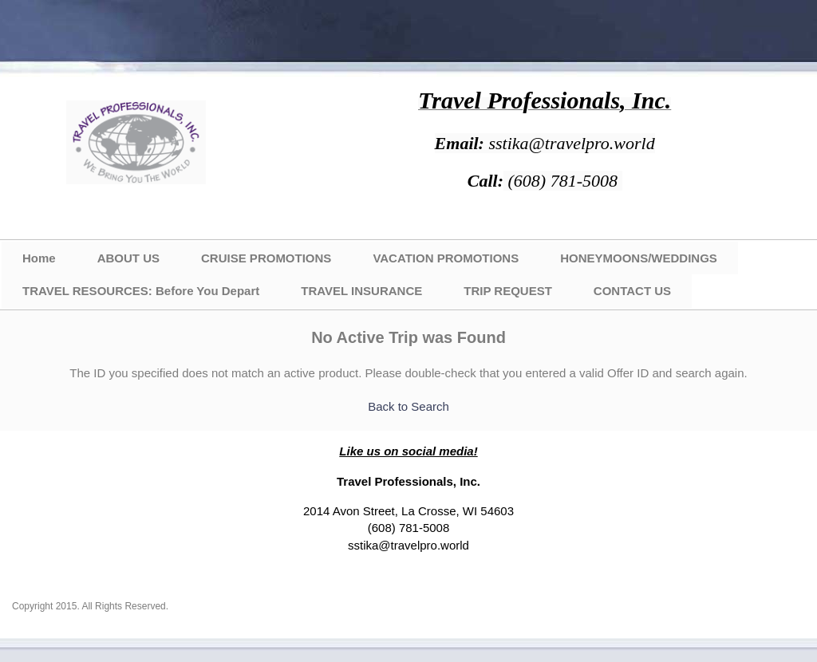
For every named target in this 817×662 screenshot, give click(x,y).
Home (39, 258)
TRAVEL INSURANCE (361, 291)
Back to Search (408, 406)
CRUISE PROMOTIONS (266, 258)
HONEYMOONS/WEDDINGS (638, 258)
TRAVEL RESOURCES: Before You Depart (140, 291)
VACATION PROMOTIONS (446, 258)
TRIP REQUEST (508, 291)
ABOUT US (128, 258)
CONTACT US (632, 291)
